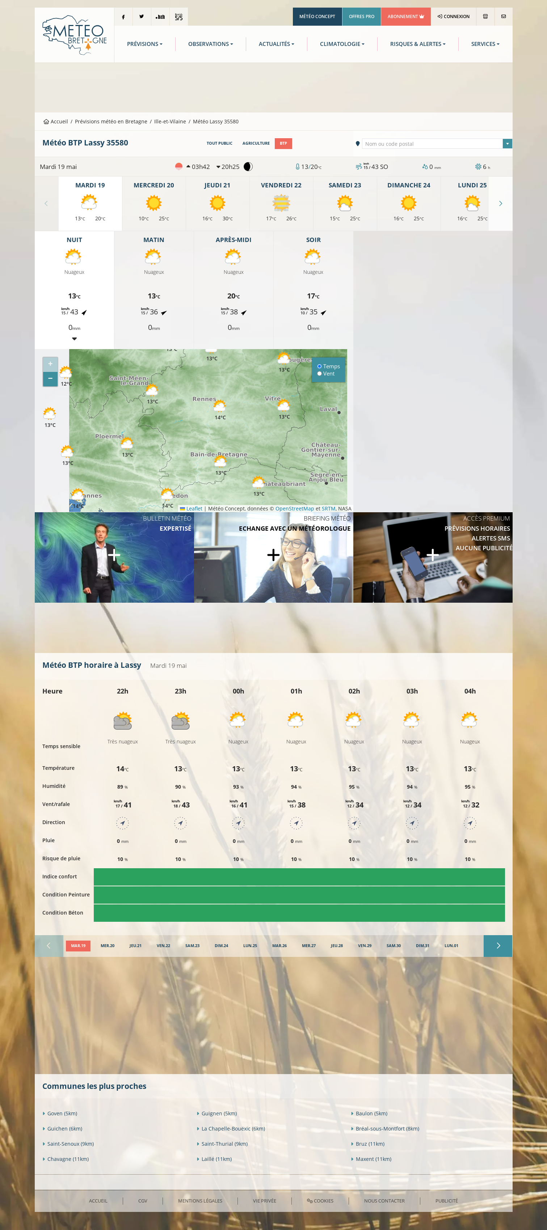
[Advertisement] (273, 87)
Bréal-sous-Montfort (385, 1128)
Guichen (62, 1128)
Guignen (217, 1113)
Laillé (214, 1158)
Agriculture (256, 143)
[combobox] (437, 144)
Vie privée (264, 1200)
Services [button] (483, 44)
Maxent (371, 1158)
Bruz (367, 1143)
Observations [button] (208, 44)
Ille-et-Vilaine (170, 121)
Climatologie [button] (340, 44)
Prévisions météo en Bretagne (111, 121)
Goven (59, 1113)
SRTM (329, 508)
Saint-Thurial (222, 1143)
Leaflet (191, 508)
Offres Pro (361, 16)
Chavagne (65, 1158)
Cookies (320, 1200)
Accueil (55, 121)
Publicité (447, 1200)
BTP (283, 143)
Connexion (453, 16)
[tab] (78, 946)
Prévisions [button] (142, 44)
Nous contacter (384, 1200)
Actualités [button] (274, 44)
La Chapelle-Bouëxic (231, 1128)
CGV (142, 1200)
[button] (68, 455)
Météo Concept (317, 16)
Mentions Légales (200, 1200)
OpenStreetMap (294, 508)
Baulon (369, 1113)
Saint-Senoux (68, 1143)
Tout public (219, 143)
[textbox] (437, 144)
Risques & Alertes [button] (415, 44)
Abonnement (406, 16)
